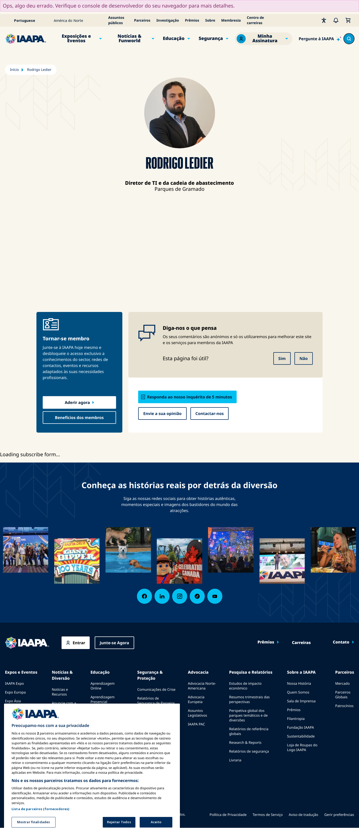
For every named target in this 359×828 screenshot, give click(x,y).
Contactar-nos (209, 413)
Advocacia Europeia (196, 699)
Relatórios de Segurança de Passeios (156, 701)
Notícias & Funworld (129, 38)
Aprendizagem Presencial (102, 699)
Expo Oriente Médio (21, 710)
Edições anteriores (60, 719)
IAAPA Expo (14, 683)
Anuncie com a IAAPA (64, 705)
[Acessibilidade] (324, 20)
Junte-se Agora (114, 643)
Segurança (211, 38)
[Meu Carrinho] (348, 20)
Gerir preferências (339, 814)
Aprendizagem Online (102, 686)
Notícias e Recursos (60, 692)
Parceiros (142, 20)
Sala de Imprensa (301, 701)
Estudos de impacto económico (245, 686)
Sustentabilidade (301, 736)
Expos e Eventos (21, 672)
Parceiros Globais (342, 695)
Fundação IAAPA (300, 727)
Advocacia (198, 672)
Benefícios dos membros (79, 417)
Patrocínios (344, 706)
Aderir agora (77, 402)
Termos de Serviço (268, 814)
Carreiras (301, 642)
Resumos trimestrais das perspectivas (249, 699)
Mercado (342, 683)
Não (303, 358)
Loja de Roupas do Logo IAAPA (302, 747)
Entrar (79, 643)
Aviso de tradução (303, 814)
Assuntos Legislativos (197, 713)
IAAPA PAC (196, 724)
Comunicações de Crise (156, 689)
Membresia (231, 20)
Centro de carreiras (255, 20)
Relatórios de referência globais (248, 731)
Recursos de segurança (156, 725)
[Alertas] (336, 20)
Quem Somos (298, 692)
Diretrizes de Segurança (147, 714)
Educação (173, 38)
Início (14, 69)
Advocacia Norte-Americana (202, 686)
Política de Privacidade (228, 814)
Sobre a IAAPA (301, 672)
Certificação (100, 724)
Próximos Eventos (19, 718)
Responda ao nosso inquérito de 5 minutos (189, 397)
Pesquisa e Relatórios (250, 672)
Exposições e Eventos (76, 38)
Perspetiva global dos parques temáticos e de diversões (248, 715)
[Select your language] (28, 20)
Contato (341, 642)
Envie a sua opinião (162, 413)
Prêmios (192, 20)
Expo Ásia (13, 701)
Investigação (167, 20)
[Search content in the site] (349, 39)
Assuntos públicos (116, 20)
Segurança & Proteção (150, 675)
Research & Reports (245, 742)
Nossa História (299, 683)
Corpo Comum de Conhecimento (105, 713)
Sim (282, 358)
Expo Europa (15, 692)
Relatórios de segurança (249, 751)
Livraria (235, 760)
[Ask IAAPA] (320, 39)
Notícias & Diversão (62, 675)
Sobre (210, 20)
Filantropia (296, 718)
